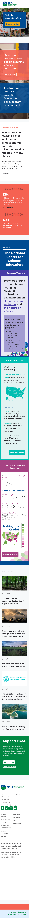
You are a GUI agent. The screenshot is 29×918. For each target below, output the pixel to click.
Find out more (17, 453)
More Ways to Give (9, 767)
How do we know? (10, 74)
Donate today (12, 24)
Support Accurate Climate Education (17, 913)
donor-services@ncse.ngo (9, 805)
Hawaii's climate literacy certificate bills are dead (12, 440)
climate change (14, 300)
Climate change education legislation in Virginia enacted (14, 416)
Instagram (11, 808)
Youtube (15, 808)
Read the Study (7, 207)
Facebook (2, 808)
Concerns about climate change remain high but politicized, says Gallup (14, 633)
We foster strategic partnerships (4, 831)
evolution (10, 304)
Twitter (7, 808)
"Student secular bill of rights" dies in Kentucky (14, 428)
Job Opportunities (18, 823)
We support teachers (4, 815)
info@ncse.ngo (5, 802)
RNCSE (15, 820)
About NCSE (16, 814)
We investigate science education (6, 826)
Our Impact (4, 836)
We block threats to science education (5, 820)
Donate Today (9, 762)
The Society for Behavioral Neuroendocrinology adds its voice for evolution (14, 696)
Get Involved (16, 817)
